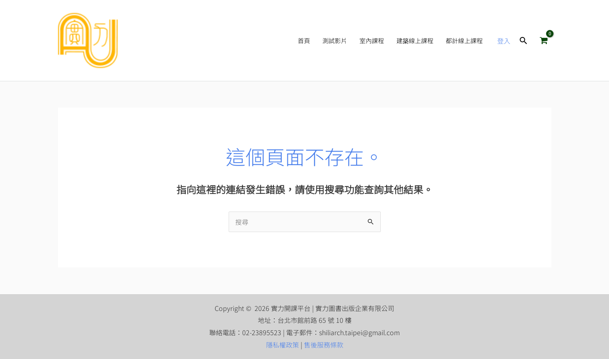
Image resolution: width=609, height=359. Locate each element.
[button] (523, 40)
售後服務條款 (323, 345)
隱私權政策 (282, 345)
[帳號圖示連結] (503, 41)
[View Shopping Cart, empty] (544, 41)
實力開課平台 (167, 40)
